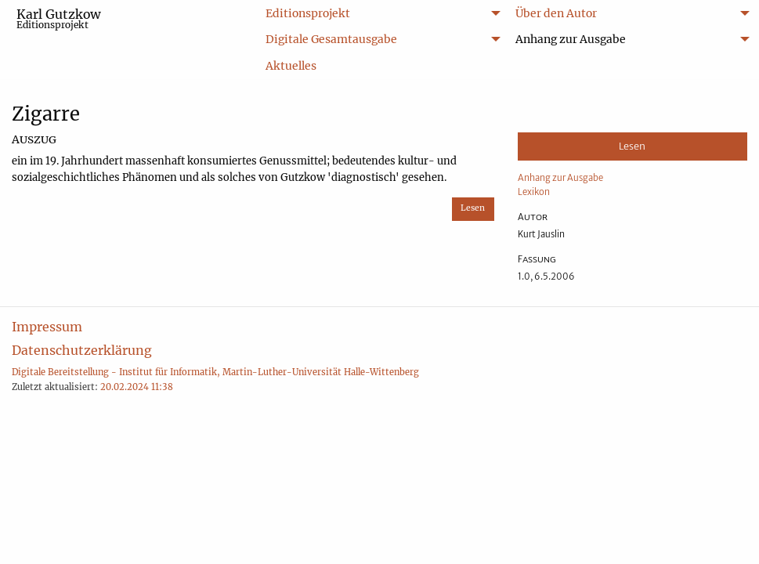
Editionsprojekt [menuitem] (308, 13)
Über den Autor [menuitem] (556, 13)
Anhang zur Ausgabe (560, 177)
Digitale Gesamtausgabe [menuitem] (331, 39)
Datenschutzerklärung (82, 350)
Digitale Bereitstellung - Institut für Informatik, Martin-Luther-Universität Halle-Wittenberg (215, 372)
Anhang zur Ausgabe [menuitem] (570, 39)
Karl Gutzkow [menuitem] (58, 18)
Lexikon (534, 191)
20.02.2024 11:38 (136, 386)
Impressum (47, 326)
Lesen (473, 208)
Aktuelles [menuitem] (291, 66)
